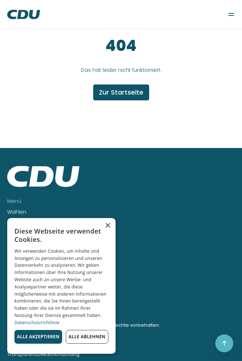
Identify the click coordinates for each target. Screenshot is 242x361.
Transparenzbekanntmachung (43, 354)
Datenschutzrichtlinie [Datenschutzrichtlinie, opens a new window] (37, 322)
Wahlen (16, 212)
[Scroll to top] (224, 343)
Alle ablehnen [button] (87, 337)
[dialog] (61, 286)
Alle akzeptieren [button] (38, 337)
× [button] (107, 226)
